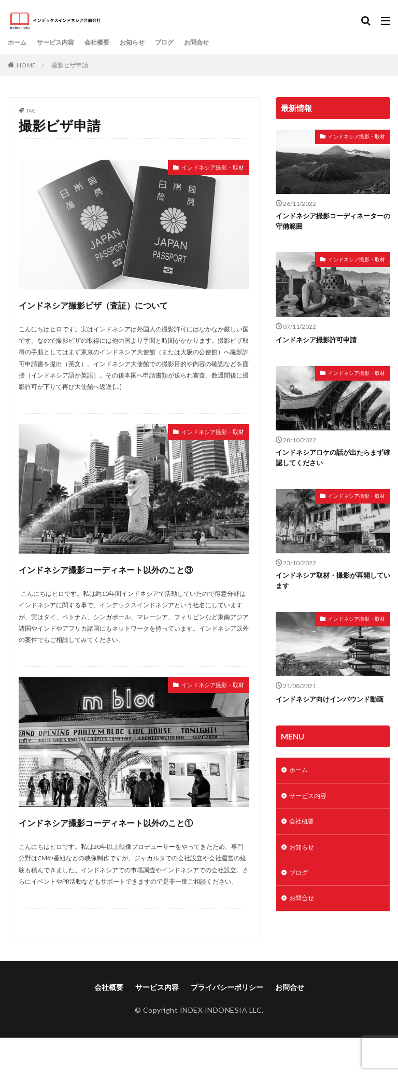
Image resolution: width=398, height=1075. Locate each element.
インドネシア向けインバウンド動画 (330, 708)
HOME (26, 65)
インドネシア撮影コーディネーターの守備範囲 (330, 222)
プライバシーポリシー (227, 1024)
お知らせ (147, 42)
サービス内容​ (61, 42)
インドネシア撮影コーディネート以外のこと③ (134, 577)
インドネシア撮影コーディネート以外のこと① (134, 849)
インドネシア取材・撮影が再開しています (330, 584)
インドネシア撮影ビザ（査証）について (134, 303)
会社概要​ (108, 42)
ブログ (183, 42)
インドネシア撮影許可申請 (319, 341)
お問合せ (219, 42)
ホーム (19, 42)
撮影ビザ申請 (70, 65)
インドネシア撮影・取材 (204, 168)
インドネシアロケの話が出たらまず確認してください (330, 459)
